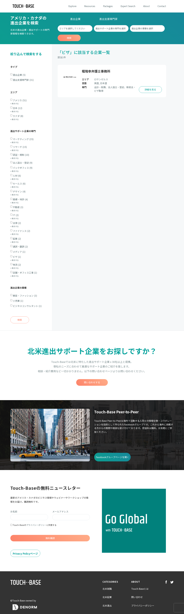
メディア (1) (19, 251)
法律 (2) (17, 223)
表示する (15, 103)
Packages (108, 6)
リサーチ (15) (20, 147)
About (146, 6)
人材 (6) (17, 175)
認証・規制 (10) (21, 154)
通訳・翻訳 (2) (20, 246)
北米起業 (107, 597)
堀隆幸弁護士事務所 (96, 71)
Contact (162, 6)
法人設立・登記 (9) (22, 162)
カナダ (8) (18, 116)
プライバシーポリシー (36, 525)
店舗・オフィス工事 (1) (25, 272)
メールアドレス (60, 511)
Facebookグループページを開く (112, 457)
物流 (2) (17, 264)
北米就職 (107, 588)
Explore (72, 6)
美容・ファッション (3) (25, 295)
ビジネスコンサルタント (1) (27, 306)
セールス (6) (19, 183)
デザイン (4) (19, 191)
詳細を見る (150, 89)
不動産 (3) (18, 207)
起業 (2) (17, 238)
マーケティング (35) (23, 139)
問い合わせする (92, 382)
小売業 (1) (18, 300)
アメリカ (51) (20, 100)
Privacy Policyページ (25, 553)
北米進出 (107, 605)
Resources (89, 6)
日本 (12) (17, 108)
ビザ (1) (17, 256)
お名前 (13, 511)
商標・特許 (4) (20, 199)
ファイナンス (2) (21, 231)
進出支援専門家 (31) (23, 80)
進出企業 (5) (19, 75)
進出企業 (75, 19)
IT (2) (16, 215)
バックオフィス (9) (22, 167)
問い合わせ (137, 597)
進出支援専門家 (108, 19)
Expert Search (128, 6)
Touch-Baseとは (139, 588)
